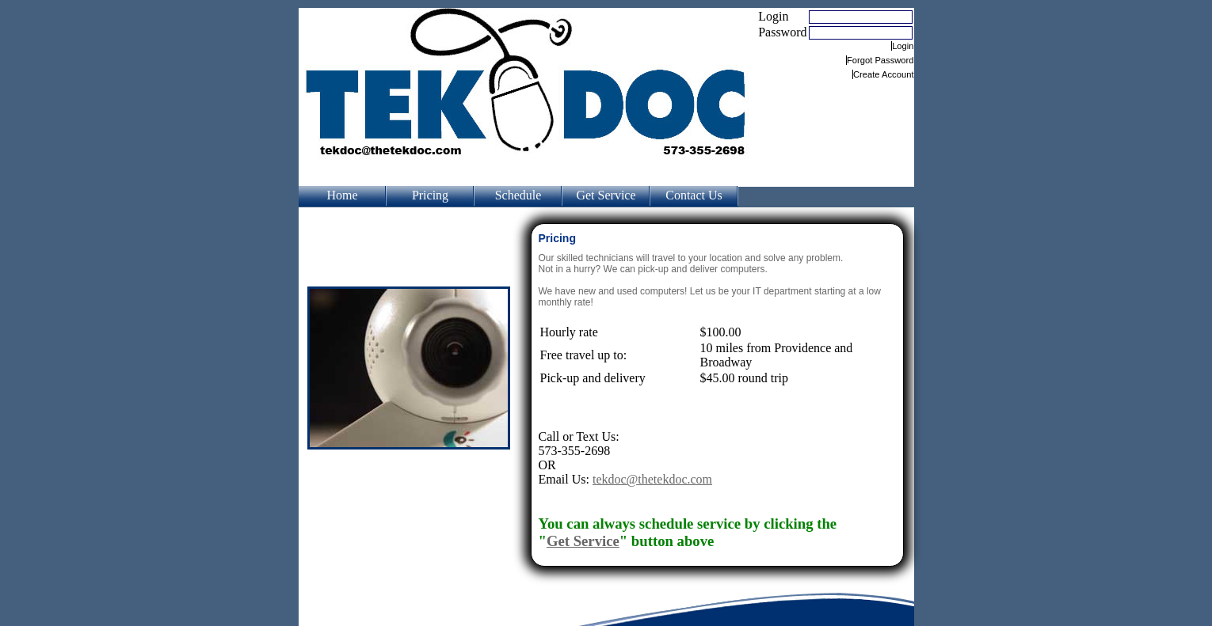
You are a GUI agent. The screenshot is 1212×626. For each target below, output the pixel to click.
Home (341, 195)
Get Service (605, 195)
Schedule (518, 195)
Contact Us (693, 195)
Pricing (430, 195)
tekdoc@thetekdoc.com (652, 479)
